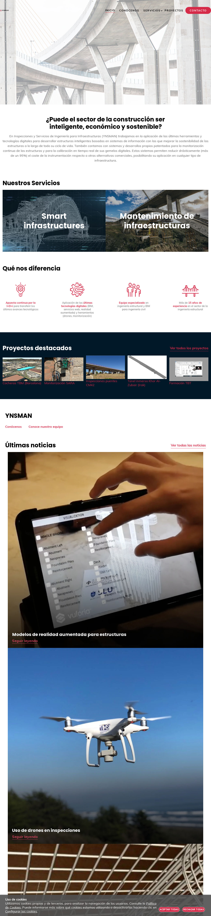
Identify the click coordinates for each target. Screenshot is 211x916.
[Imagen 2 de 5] (63, 369)
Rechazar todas (193, 909)
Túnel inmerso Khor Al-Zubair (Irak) (144, 383)
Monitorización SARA (59, 383)
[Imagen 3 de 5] (105, 367)
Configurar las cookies (21, 911)
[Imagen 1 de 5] (22, 369)
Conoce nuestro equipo (46, 427)
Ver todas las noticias (188, 445)
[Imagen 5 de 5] (188, 369)
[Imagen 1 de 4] (105, 52)
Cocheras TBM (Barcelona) (22, 383)
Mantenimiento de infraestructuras (157, 220)
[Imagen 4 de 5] (147, 367)
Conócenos (13, 427)
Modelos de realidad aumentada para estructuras (69, 634)
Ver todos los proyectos (189, 348)
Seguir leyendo (25, 641)
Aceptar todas (169, 909)
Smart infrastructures (54, 220)
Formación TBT (180, 383)
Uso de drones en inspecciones (46, 830)
